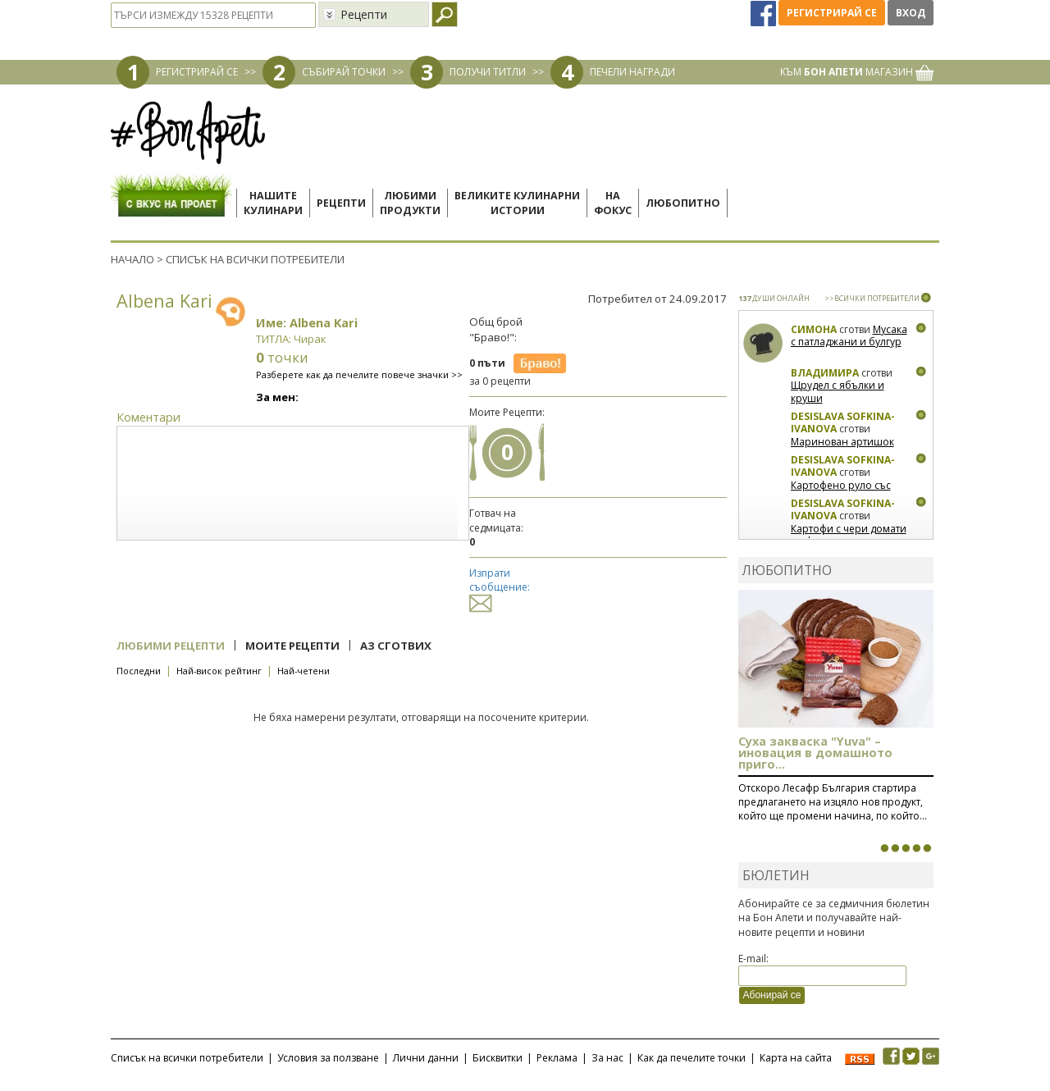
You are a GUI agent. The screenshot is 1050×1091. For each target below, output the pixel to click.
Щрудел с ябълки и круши (837, 391)
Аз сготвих (395, 645)
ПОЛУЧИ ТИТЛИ (488, 72)
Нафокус (613, 203)
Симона (814, 329)
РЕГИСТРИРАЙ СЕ (197, 72)
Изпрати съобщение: (499, 587)
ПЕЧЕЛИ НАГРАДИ (632, 72)
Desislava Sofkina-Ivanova (843, 422)
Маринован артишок (842, 442)
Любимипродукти (410, 203)
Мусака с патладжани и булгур (849, 335)
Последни (138, 670)
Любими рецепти (170, 645)
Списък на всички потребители (187, 1058)
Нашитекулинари (273, 203)
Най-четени (303, 670)
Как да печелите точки (691, 1058)
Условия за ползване (328, 1058)
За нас (607, 1058)
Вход (910, 13)
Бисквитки (497, 1058)
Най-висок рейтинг (219, 670)
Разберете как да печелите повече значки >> (359, 374)
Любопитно (683, 203)
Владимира (825, 373)
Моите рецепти (292, 645)
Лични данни (426, 1058)
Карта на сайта (796, 1058)
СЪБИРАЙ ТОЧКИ (344, 72)
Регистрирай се (832, 13)
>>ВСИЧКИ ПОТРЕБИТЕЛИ (872, 298)
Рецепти (341, 203)
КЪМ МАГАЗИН (857, 72)
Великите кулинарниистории (517, 203)
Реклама (557, 1058)
